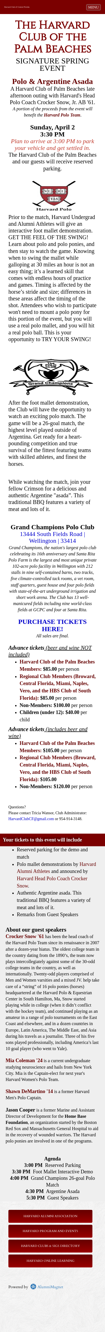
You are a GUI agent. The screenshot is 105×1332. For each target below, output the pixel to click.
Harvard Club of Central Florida (16, 7)
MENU (94, 7)
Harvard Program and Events (50, 1231)
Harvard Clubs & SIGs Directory (50, 1246)
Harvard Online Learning (50, 1261)
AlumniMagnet (46, 1287)
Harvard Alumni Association (50, 1216)
